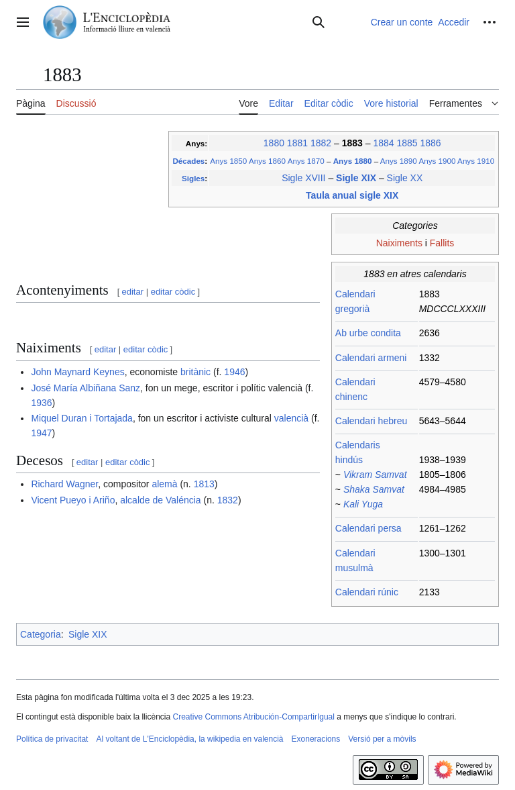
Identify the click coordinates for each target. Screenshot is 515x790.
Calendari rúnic (366, 592)
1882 (320, 143)
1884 (383, 143)
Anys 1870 (306, 160)
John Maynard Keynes (77, 371)
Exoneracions (316, 739)
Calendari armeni (371, 357)
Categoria (40, 634)
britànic (195, 371)
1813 (204, 484)
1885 (406, 143)
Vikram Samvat (375, 474)
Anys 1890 (398, 160)
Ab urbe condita (368, 333)
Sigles (193, 178)
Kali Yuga (363, 504)
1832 (227, 500)
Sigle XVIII (303, 177)
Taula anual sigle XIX (352, 195)
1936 (41, 402)
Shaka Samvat (373, 489)
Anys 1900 (436, 160)
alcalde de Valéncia (160, 500)
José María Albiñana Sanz (85, 388)
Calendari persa (368, 528)
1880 (274, 143)
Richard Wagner (64, 484)
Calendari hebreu (371, 420)
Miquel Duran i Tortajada (82, 418)
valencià (291, 418)
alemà (164, 484)
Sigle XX (405, 177)
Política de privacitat (52, 739)
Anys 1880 (353, 160)
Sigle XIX (357, 177)
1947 (41, 433)
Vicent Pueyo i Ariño (73, 500)
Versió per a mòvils (382, 739)
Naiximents (399, 243)
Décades (188, 160)
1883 (353, 143)
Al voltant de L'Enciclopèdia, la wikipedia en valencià (189, 739)
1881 (297, 143)
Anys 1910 (475, 160)
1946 (234, 371)
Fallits (442, 243)
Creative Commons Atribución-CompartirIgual (253, 717)
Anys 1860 (267, 160)
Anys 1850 (228, 160)
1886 (430, 143)
